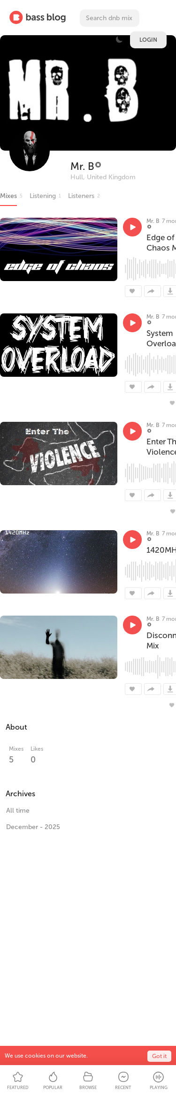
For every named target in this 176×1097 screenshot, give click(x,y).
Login (148, 40)
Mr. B (82, 166)
